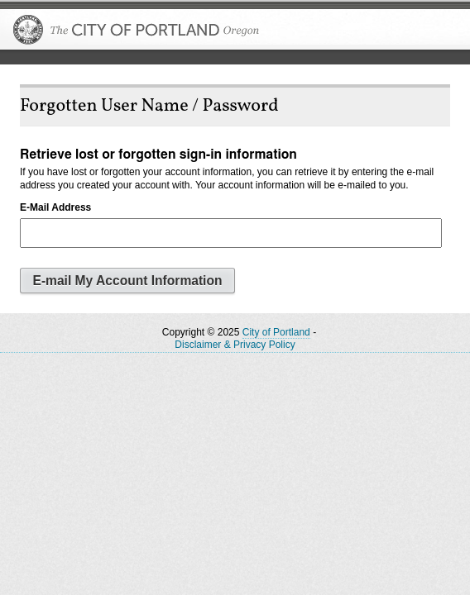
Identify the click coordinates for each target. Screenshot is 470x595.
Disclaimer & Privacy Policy (235, 344)
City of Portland (276, 332)
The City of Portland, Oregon (136, 29)
